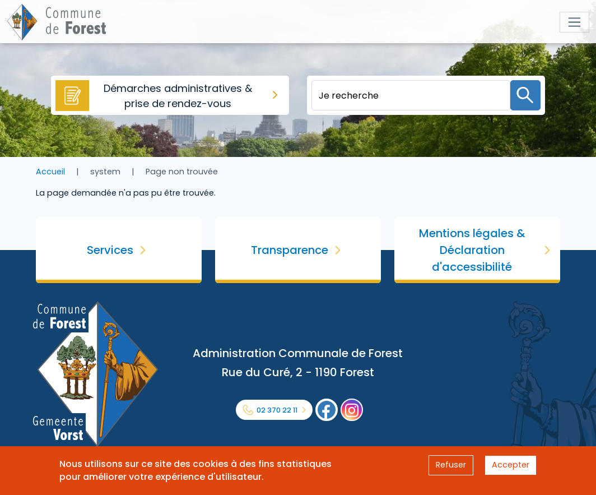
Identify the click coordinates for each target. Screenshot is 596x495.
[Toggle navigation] (574, 22)
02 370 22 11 (277, 410)
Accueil (50, 171)
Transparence (289, 250)
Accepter (510, 464)
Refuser (451, 464)
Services (110, 250)
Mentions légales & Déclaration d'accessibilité (472, 250)
